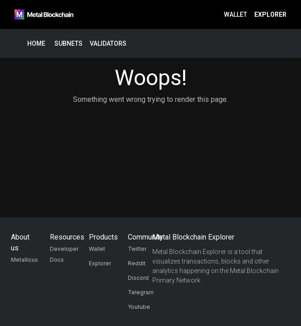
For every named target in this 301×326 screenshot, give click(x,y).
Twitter (137, 248)
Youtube (139, 306)
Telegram (141, 292)
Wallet (235, 14)
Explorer (270, 14)
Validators (108, 43)
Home (36, 43)
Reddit (137, 263)
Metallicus (24, 259)
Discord (138, 277)
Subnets (68, 43)
